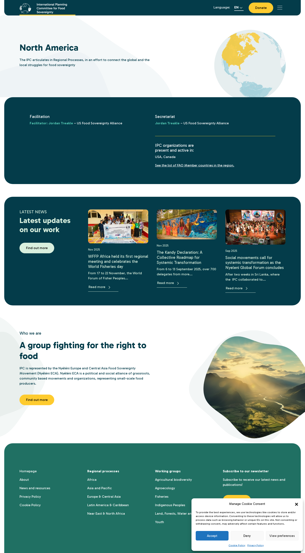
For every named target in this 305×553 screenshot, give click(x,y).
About (24, 479)
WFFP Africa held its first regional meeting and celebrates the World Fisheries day (117, 261)
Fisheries (161, 496)
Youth (159, 522)
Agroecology (165, 488)
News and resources (34, 488)
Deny (247, 536)
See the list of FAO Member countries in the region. (194, 165)
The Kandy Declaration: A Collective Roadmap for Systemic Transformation (180, 257)
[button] (296, 504)
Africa (92, 479)
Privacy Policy (255, 545)
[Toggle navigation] (280, 8)
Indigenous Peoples (170, 505)
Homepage (28, 471)
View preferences (282, 536)
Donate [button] (261, 8)
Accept (212, 536)
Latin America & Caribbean (108, 505)
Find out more (37, 248)
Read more (100, 286)
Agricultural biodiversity (173, 479)
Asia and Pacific (99, 488)
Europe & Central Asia (104, 496)
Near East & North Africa (106, 513)
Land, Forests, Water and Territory (181, 513)
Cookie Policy (237, 545)
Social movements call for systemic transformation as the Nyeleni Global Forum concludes (255, 262)
